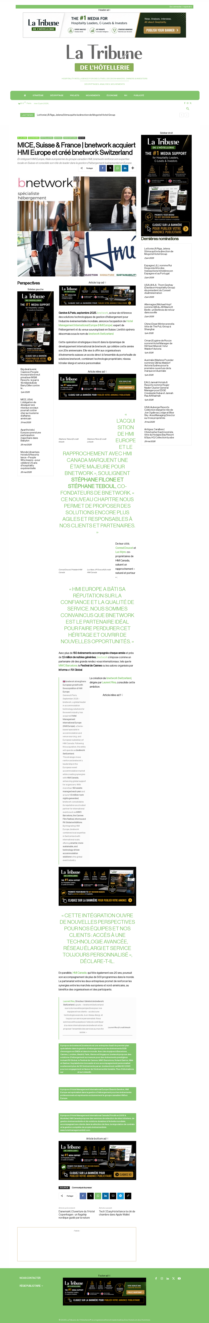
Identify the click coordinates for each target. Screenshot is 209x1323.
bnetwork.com (70, 1072)
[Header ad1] (104, 38)
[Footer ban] (104, 1291)
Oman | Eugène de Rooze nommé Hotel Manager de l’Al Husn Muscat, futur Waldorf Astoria (158, 344)
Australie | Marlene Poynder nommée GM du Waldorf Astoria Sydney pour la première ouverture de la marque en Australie (159, 365)
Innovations (70, 138)
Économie (33, 138)
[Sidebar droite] (35, 327)
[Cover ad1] (97, 1160)
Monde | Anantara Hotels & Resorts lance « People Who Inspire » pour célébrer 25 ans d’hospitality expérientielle (30, 460)
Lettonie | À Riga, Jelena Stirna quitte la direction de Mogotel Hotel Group (76, 115)
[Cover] (97, 308)
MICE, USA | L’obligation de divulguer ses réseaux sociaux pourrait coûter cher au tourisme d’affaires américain (30, 409)
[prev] (181, 115)
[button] (188, 109)
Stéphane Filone (93, 480)
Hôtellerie (46, 138)
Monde (58, 138)
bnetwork (102, 313)
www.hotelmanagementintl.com (75, 1130)
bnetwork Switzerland (118, 678)
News (81, 138)
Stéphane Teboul (92, 486)
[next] (187, 115)
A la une (22, 138)
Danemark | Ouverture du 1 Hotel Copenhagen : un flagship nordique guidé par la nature (77, 1214)
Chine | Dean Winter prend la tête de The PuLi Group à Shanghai (159, 327)
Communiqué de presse (81, 1188)
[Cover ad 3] (97, 402)
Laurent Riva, (69, 1001)
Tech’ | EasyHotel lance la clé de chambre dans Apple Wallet (117, 1213)
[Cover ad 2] (97, 801)
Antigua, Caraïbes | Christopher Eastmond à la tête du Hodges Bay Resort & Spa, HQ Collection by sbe (159, 433)
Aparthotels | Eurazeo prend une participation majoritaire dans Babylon (31, 435)
